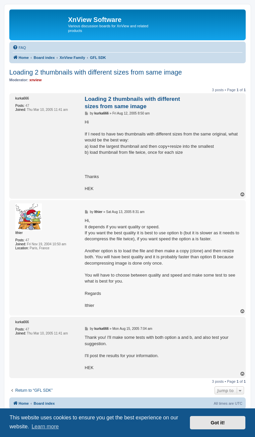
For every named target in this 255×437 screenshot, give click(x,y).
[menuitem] (19, 48)
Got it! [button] (218, 422)
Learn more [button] (45, 426)
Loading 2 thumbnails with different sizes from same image (95, 72)
